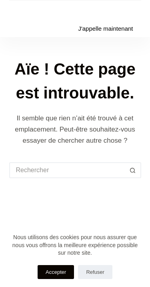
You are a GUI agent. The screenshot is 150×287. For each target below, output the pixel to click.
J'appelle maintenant (105, 28)
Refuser (95, 272)
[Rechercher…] (67, 170)
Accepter (56, 272)
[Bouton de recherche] (133, 170)
